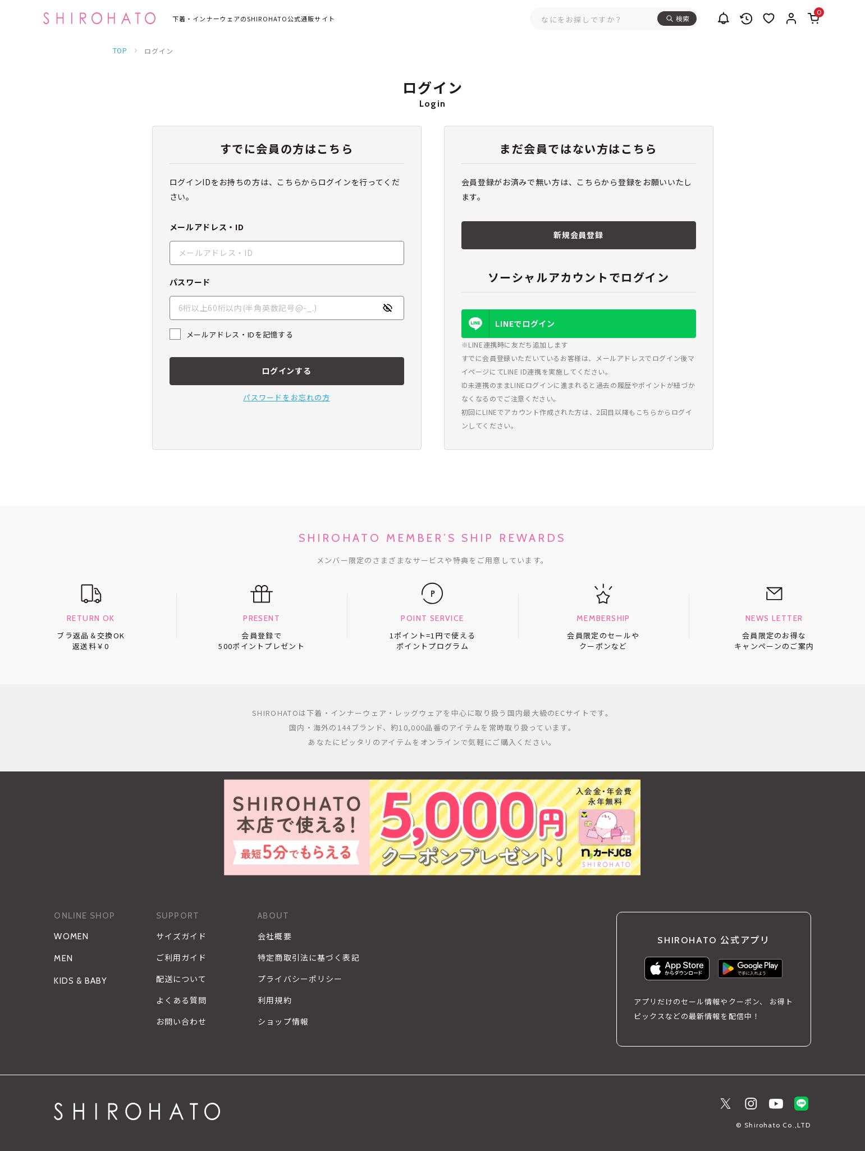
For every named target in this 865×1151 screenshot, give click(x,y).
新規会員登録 (578, 234)
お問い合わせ (181, 1022)
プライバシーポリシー (300, 979)
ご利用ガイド (181, 958)
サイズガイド (181, 936)
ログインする (286, 370)
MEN (63, 958)
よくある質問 (181, 1000)
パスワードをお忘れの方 (286, 397)
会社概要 (274, 936)
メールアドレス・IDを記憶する (240, 334)
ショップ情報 (283, 1022)
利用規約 (274, 1000)
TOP (120, 50)
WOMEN (71, 936)
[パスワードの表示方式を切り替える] (387, 308)
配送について (181, 979)
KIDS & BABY (80, 981)
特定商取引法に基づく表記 (308, 958)
